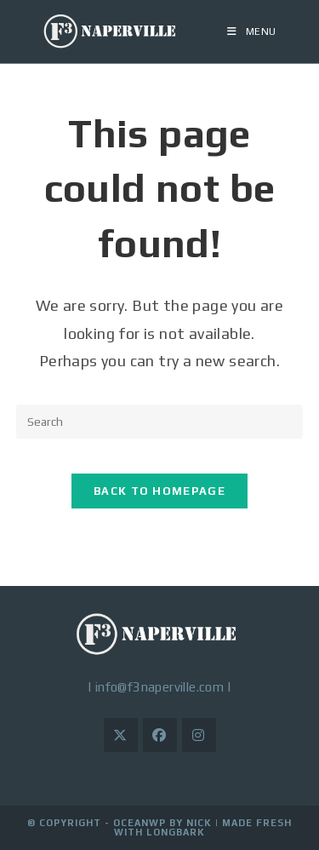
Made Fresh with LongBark (203, 827)
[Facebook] (160, 735)
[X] (121, 735)
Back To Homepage (159, 491)
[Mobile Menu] (251, 31)
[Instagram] (199, 735)
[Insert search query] (160, 422)
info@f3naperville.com (159, 687)
